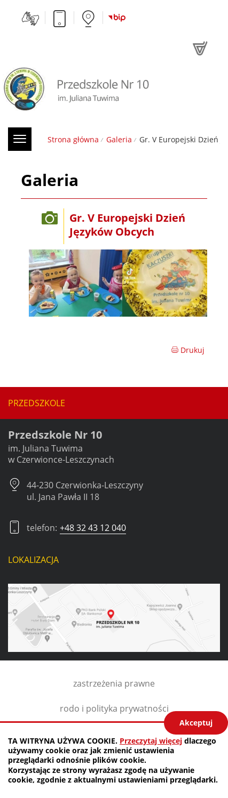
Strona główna (73, 139)
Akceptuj (196, 723)
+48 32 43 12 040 (93, 528)
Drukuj (188, 350)
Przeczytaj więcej (151, 741)
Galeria (119, 139)
